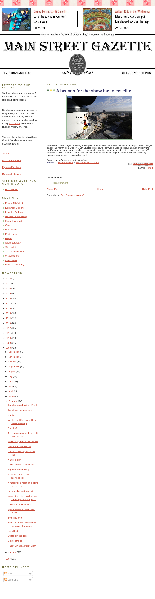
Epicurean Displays (15, 208)
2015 (8, 313)
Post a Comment (59, 183)
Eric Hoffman (11, 189)
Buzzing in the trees (18, 536)
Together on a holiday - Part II (22, 405)
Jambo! (11, 415)
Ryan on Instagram (11, 174)
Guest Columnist (13, 221)
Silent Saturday (13, 242)
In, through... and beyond (20, 491)
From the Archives (14, 212)
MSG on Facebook (11, 160)
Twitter (5, 153)
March (11, 396)
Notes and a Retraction (19, 504)
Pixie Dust (13, 531)
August (12, 371)
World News (11, 260)
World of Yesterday (14, 264)
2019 (8, 293)
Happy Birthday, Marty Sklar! (22, 546)
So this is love (15, 517)
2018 (8, 298)
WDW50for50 (12, 256)
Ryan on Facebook (11, 167)
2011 (8, 333)
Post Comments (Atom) (72, 195)
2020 (8, 288)
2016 (8, 308)
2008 (8, 348)
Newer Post (53, 189)
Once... (9, 225)
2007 (8, 559)
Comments (11, 579)
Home (100, 189)
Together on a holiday (18, 469)
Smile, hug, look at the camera (23, 441)
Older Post (147, 189)
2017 (8, 303)
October (12, 361)
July (10, 376)
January (12, 552)
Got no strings (15, 541)
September (14, 366)
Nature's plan (14, 460)
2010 (8, 338)
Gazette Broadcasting (16, 216)
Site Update (11, 247)
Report (149, 168)
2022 (8, 278)
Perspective (11, 229)
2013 (8, 323)
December (13, 352)
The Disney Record (15, 251)
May (10, 386)
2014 (8, 318)
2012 (8, 328)
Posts (8, 573)
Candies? (12, 428)
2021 (8, 283)
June (11, 381)
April (10, 391)
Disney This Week (14, 203)
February (13, 401)
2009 (8, 343)
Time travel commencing (20, 410)
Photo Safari (11, 234)
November (13, 356)
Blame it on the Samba (19, 446)
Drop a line (14, 123)
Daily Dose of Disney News (21, 464)
